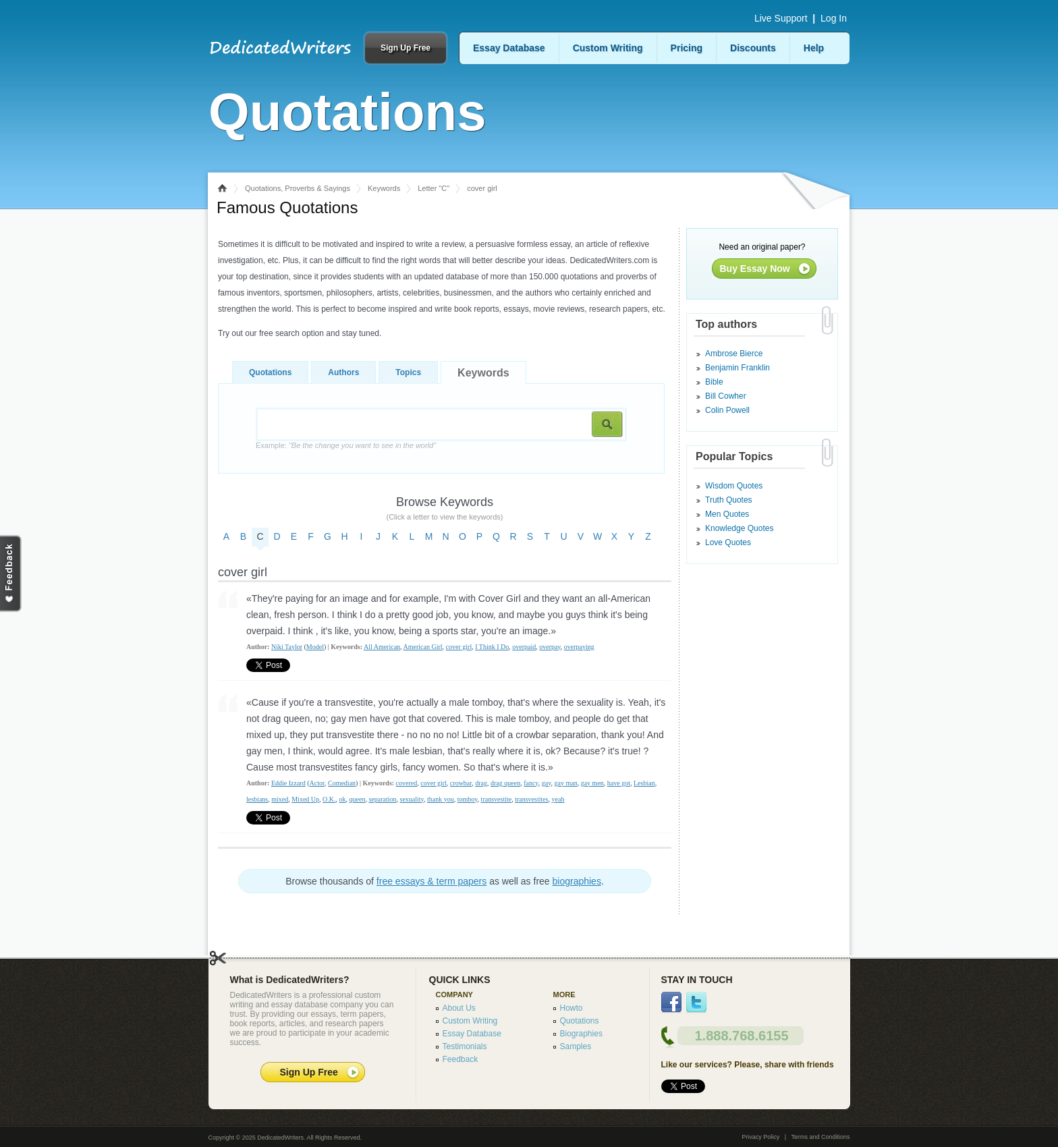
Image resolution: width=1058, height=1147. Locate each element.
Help (814, 48)
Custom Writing (608, 48)
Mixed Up (305, 799)
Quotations (270, 372)
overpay (550, 646)
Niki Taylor (286, 646)
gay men (592, 783)
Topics (408, 372)
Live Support (781, 18)
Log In (833, 18)
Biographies (581, 1033)
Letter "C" (433, 188)
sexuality (412, 799)
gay (546, 783)
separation (382, 799)
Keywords (384, 188)
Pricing (686, 48)
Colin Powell (727, 410)
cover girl (459, 646)
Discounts (753, 48)
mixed (279, 799)
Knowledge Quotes (739, 528)
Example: (346, 445)
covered (407, 783)
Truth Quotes (728, 500)
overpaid (524, 646)
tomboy (467, 799)
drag (481, 783)
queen (358, 799)
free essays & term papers (431, 881)
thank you (440, 799)
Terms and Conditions (820, 1137)
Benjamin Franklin (737, 367)
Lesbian (644, 783)
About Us (459, 1008)
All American (382, 646)
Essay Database (509, 48)
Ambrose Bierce (733, 353)
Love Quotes (728, 542)
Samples (576, 1046)
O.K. (329, 799)
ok (342, 799)
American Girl (423, 646)
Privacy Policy (760, 1137)
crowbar (461, 783)
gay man (566, 783)
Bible (714, 382)
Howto (571, 1008)
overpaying (579, 646)
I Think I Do (492, 646)
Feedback (460, 1059)
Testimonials (465, 1046)
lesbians (257, 799)
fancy (531, 783)
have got (618, 783)
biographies (577, 881)
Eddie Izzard (288, 783)
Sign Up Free (405, 48)
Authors (343, 372)
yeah (558, 799)
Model (315, 646)
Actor (317, 783)
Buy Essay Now (755, 268)
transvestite (496, 799)
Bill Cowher (725, 396)
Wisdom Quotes (733, 486)
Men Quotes (727, 514)
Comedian (342, 783)
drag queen (505, 783)
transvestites (531, 799)
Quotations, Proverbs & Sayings (297, 188)
